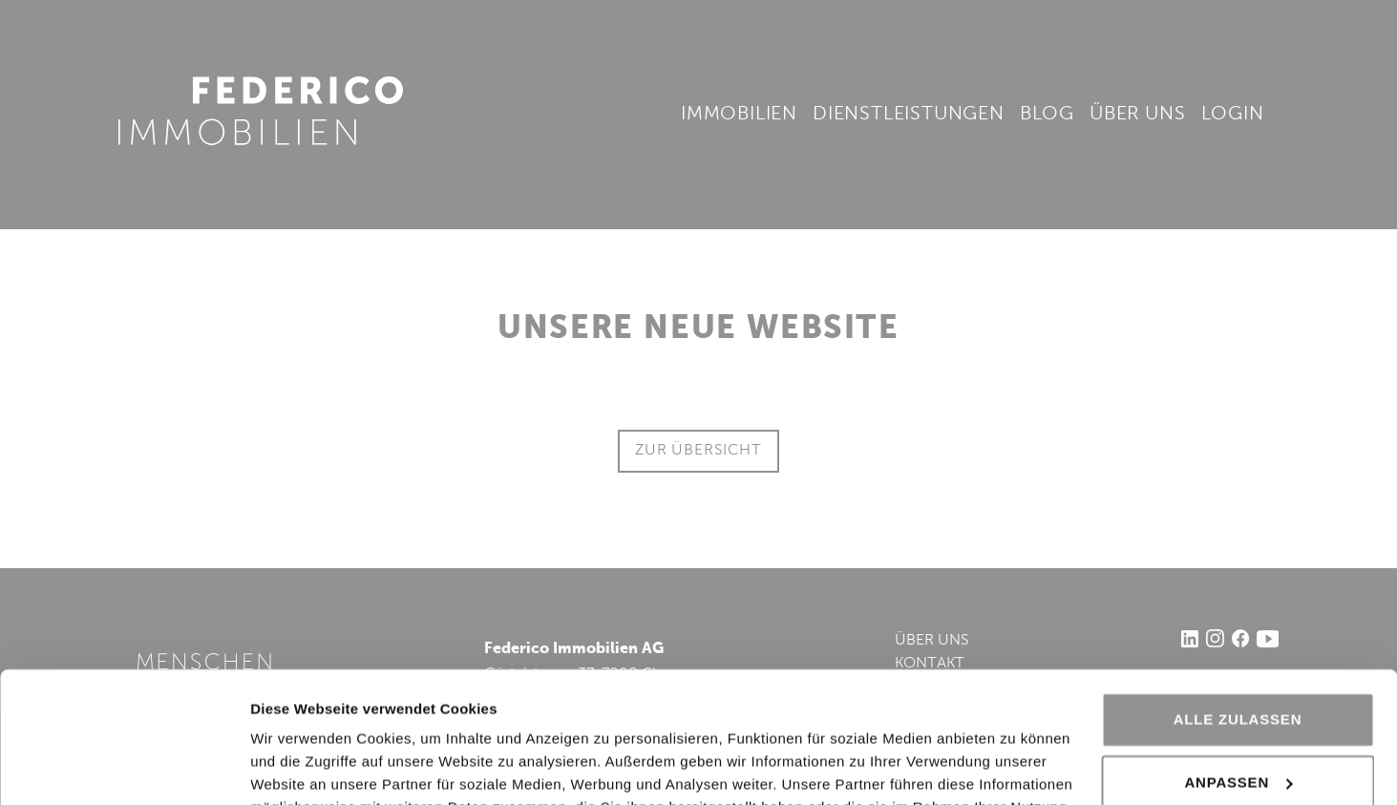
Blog (1047, 114)
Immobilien (739, 114)
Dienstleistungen (909, 114)
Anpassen (1238, 666)
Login (1232, 114)
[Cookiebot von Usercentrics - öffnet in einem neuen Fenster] (123, 767)
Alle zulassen (1238, 604)
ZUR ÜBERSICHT (698, 450)
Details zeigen (298, 767)
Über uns (1137, 114)
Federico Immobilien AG (261, 110)
